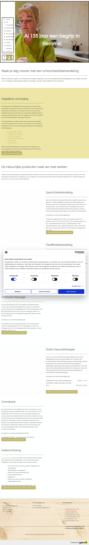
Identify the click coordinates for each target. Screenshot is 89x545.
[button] (11, 153)
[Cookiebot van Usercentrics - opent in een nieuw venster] (76, 252)
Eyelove (8, 31)
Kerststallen (10, 40)
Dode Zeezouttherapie (16, 138)
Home (8, 19)
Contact (9, 51)
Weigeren (18, 291)
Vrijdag (68, 518)
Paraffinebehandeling (15, 134)
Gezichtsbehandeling (15, 131)
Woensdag (69, 515)
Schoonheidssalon (12, 34)
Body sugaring (13, 142)
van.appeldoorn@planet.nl (42, 507)
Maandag (68, 509)
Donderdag (69, 517)
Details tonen (76, 286)
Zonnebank (12, 140)
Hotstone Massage (14, 136)
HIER (33, 485)
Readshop (9, 28)
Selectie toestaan (44, 291)
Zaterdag (68, 520)
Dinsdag (68, 513)
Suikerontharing (11, 37)
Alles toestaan (71, 291)
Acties (8, 43)
